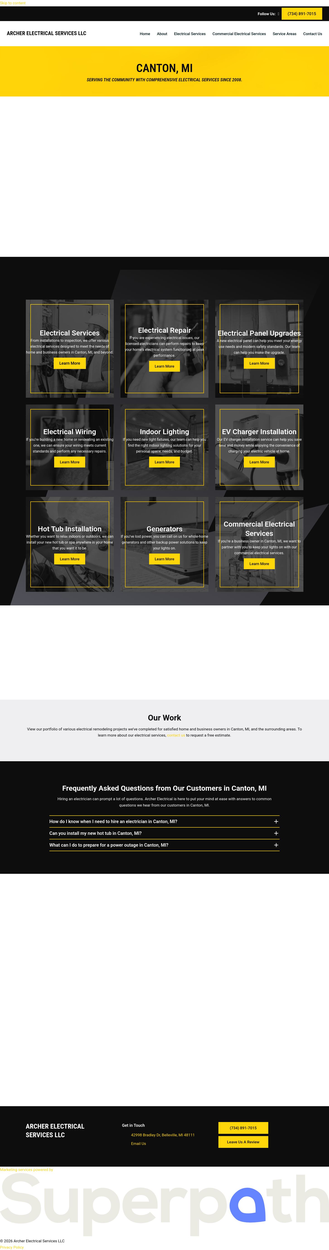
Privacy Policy (12, 1246)
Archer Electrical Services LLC (46, 33)
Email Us (138, 1143)
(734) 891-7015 (302, 13)
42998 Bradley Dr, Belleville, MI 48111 (163, 1134)
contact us (175, 735)
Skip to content (13, 3)
